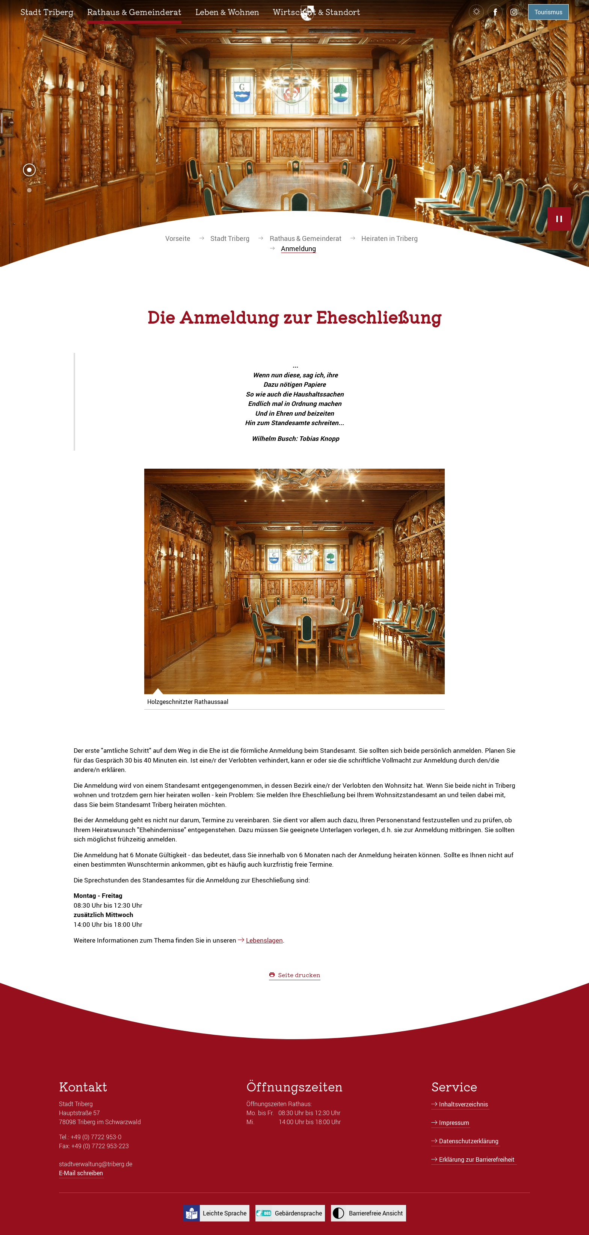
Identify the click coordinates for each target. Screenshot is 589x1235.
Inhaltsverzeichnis (463, 1104)
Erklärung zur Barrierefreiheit (477, 1159)
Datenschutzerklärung (468, 1141)
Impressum (454, 1122)
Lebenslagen (264, 940)
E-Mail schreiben (81, 1173)
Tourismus (548, 12)
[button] (47, 12)
